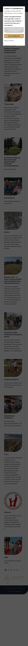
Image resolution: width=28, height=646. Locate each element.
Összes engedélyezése (14, 36)
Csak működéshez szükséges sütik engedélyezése (14, 29)
